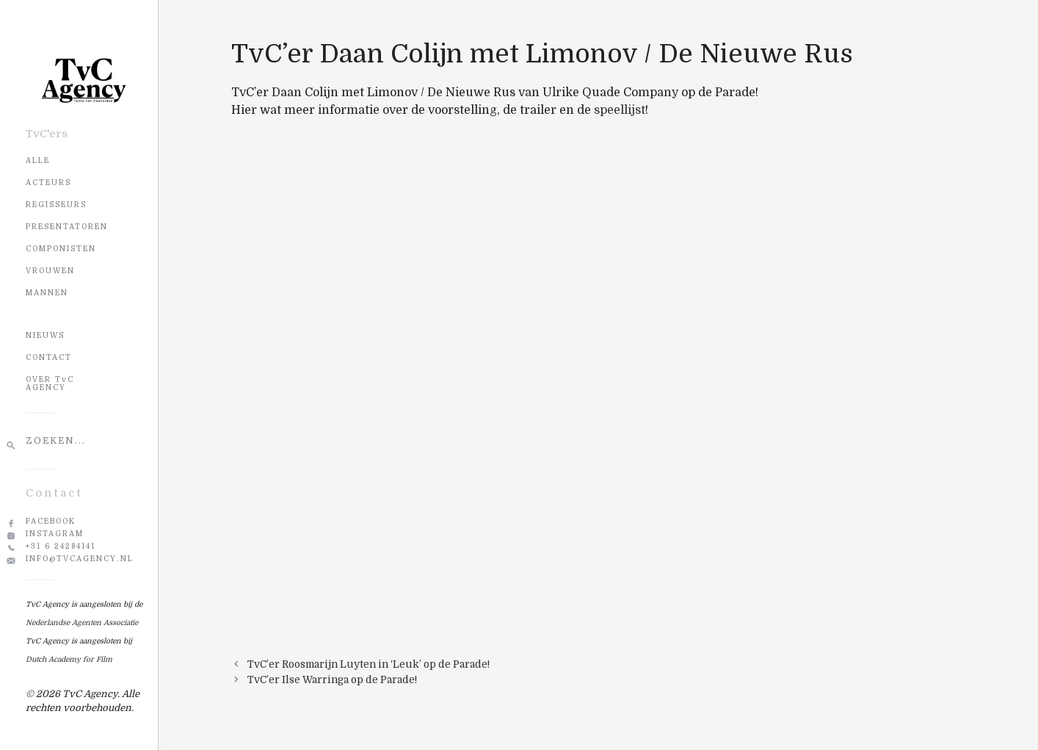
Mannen (47, 293)
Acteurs (48, 183)
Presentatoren (67, 227)
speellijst (619, 110)
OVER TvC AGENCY (50, 383)
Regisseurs (56, 205)
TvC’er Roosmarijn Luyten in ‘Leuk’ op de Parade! (368, 664)
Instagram (55, 534)
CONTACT (49, 357)
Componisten (61, 249)
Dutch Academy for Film (69, 659)
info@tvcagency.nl (80, 559)
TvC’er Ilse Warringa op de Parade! (332, 679)
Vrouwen (50, 271)
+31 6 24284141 (60, 546)
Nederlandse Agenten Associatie (82, 623)
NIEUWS (45, 335)
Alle (38, 160)
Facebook (51, 521)
